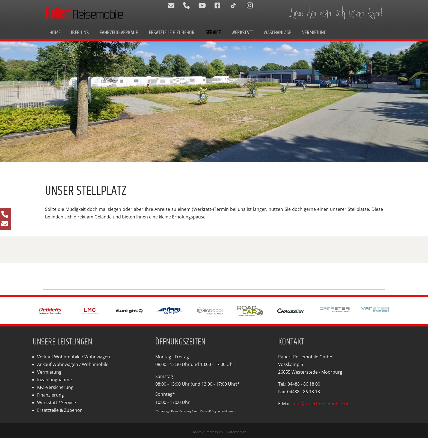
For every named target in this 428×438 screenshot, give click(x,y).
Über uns (79, 32)
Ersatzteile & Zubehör (172, 32)
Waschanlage (277, 32)
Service (213, 32)
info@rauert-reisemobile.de (321, 404)
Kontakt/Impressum (208, 432)
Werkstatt (242, 32)
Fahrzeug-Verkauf (119, 32)
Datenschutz (236, 432)
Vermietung (314, 32)
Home (55, 32)
